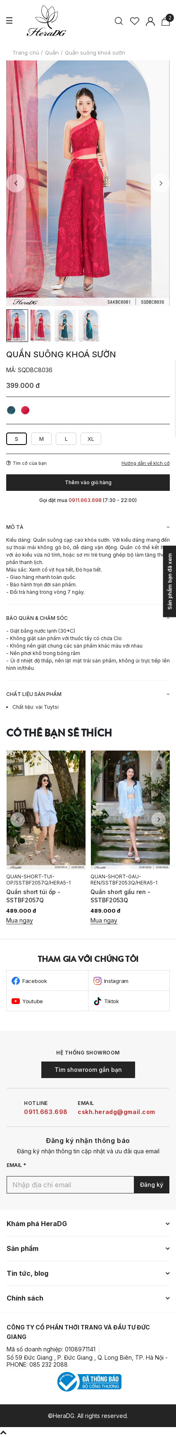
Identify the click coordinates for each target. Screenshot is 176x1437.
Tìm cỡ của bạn (26, 463)
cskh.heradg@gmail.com (116, 1111)
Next (160, 183)
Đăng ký (151, 1184)
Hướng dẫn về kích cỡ (145, 463)
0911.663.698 (46, 1111)
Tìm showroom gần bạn (88, 1069)
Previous (15, 183)
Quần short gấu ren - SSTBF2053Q (120, 896)
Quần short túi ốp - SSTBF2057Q (33, 896)
